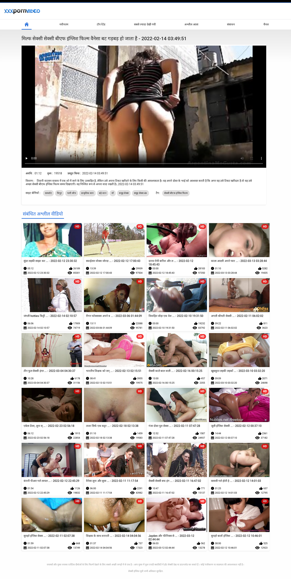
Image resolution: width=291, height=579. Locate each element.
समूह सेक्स (124, 193)
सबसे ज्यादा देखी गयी (145, 24)
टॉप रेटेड (101, 24)
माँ (113, 193)
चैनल (266, 24)
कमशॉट (48, 193)
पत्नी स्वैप (71, 193)
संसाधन (231, 24)
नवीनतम (63, 24)
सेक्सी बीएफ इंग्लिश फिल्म (176, 193)
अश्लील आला (191, 24)
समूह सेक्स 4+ (140, 193)
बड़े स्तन (102, 193)
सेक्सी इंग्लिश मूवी (135, 571)
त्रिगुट (59, 193)
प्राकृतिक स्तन (87, 193)
